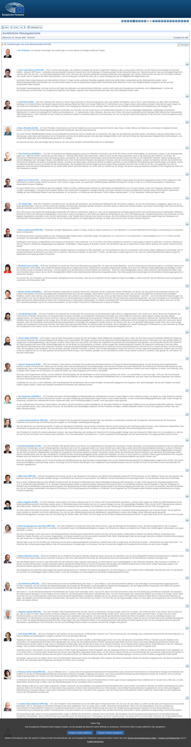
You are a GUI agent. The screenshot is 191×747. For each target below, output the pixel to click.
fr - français (145, 21)
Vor (22, 27)
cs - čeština (128, 21)
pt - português (173, 21)
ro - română (176, 21)
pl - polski (171, 21)
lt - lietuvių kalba (159, 21)
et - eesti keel (136, 21)
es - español (125, 21)
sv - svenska (188, 21)
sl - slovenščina (182, 21)
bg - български (122, 21)
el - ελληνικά (139, 21)
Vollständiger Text (36, 27)
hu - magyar (162, 21)
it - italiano (154, 21)
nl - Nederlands (168, 21)
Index (6, 27)
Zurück (15, 27)
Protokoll (184, 45)
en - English (142, 21)
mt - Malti (165, 21)
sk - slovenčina (179, 21)
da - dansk (131, 21)
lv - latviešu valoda (156, 21)
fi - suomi (185, 21)
